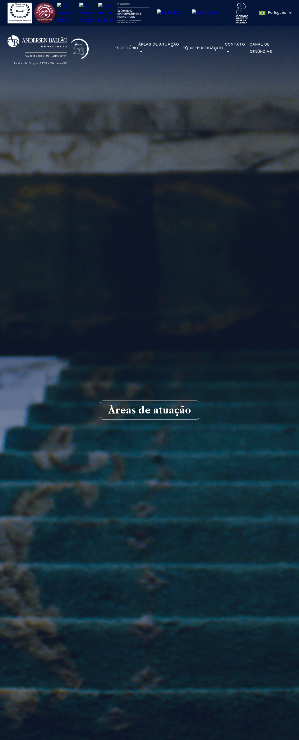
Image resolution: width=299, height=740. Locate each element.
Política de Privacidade (119, 735)
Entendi (276, 733)
